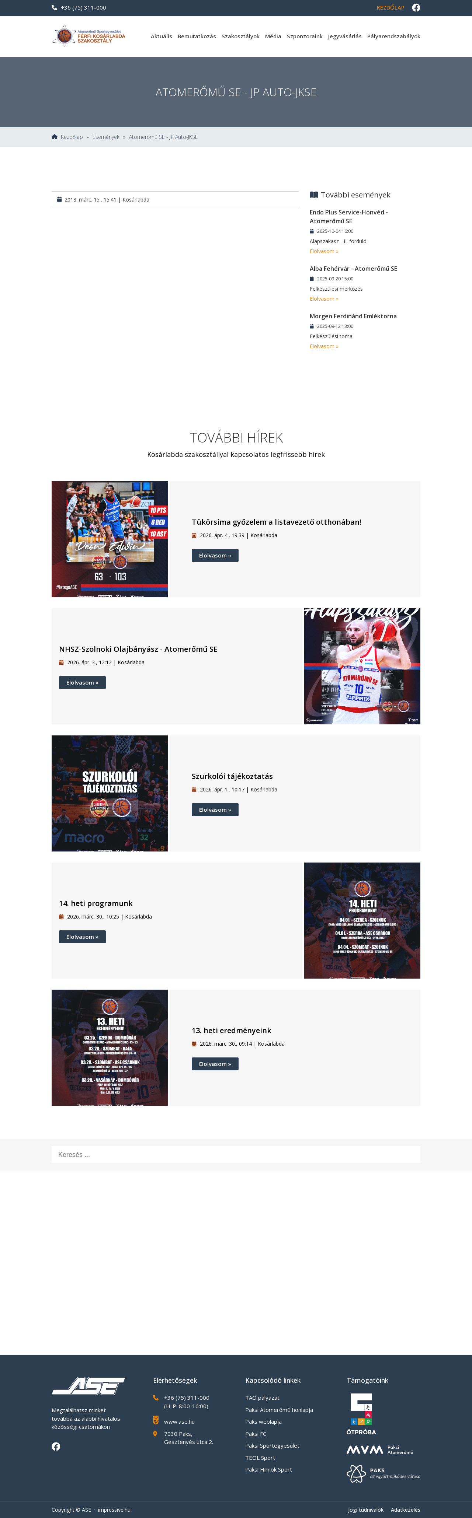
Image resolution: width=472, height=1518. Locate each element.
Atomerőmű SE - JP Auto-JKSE (163, 137)
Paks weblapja (263, 1421)
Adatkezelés (405, 1509)
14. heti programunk (96, 903)
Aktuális (161, 36)
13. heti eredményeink (231, 1030)
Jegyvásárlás (345, 36)
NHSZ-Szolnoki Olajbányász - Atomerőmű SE (138, 649)
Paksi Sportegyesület (272, 1445)
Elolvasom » (324, 251)
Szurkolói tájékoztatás (232, 776)
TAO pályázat (262, 1397)
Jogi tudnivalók (366, 1509)
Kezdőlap (391, 7)
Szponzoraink (305, 36)
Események (106, 137)
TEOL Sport (260, 1457)
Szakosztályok (241, 36)
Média (273, 36)
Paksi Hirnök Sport (268, 1469)
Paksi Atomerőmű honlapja (279, 1409)
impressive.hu (114, 1509)
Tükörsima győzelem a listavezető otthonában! (276, 522)
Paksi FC (255, 1433)
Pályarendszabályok (393, 36)
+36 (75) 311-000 (79, 7)
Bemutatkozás (197, 36)
